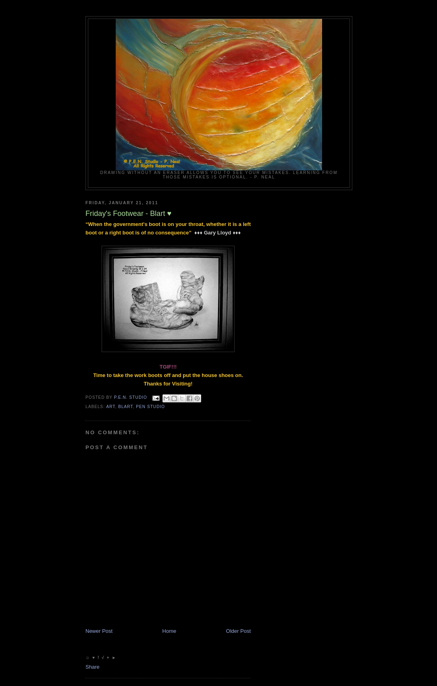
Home (169, 631)
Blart (125, 406)
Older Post (238, 631)
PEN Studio (150, 406)
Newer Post (98, 631)
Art (110, 406)
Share (92, 667)
